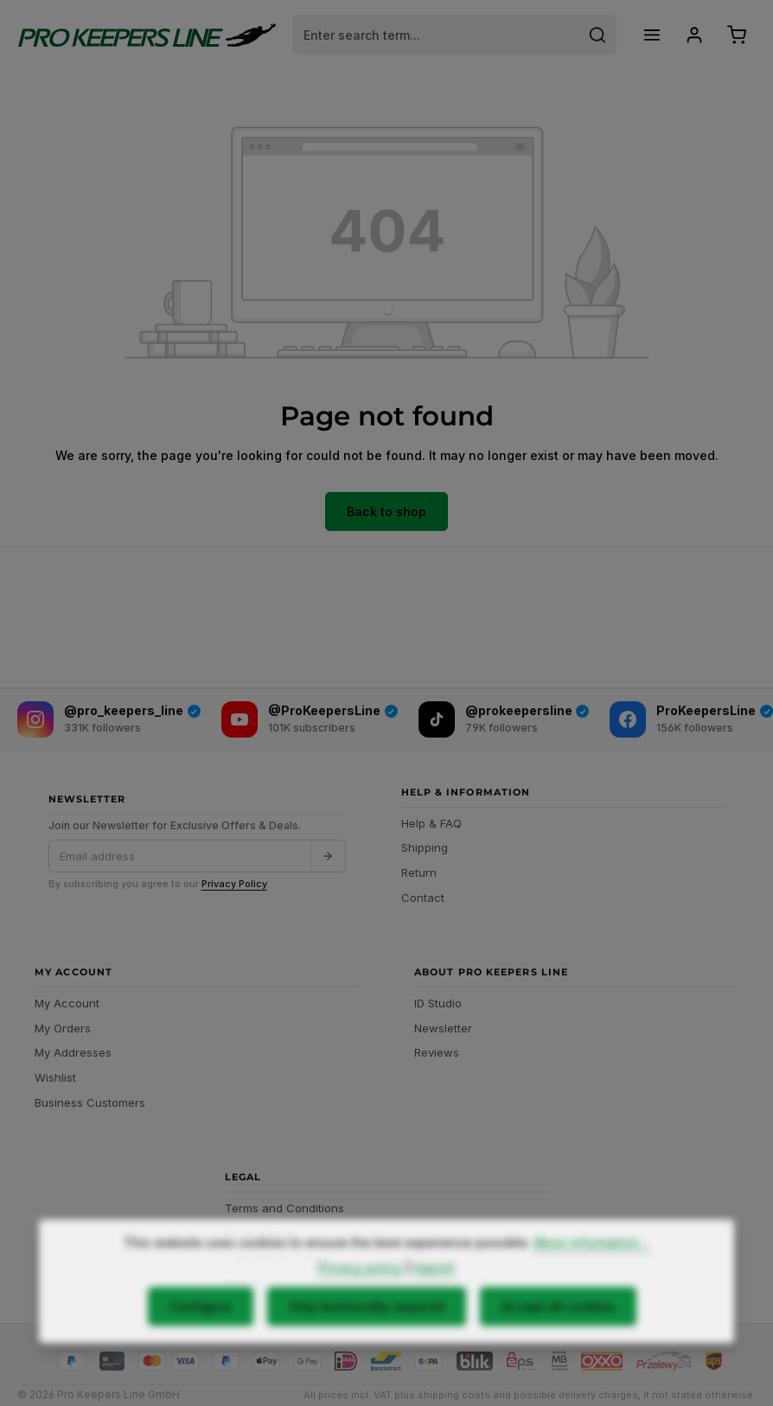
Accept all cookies (558, 1338)
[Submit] (327, 856)
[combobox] (436, 34)
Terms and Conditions (284, 1208)
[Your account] (693, 35)
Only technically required (366, 1338)
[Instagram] (109, 719)
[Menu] (651, 35)
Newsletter (443, 1028)
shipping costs (454, 1395)
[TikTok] (504, 719)
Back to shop (386, 511)
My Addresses (73, 1052)
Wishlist (55, 1077)
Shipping (424, 847)
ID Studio (438, 1003)
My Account (67, 1003)
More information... (591, 1274)
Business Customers (90, 1102)
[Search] (597, 34)
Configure (200, 1338)
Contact (422, 897)
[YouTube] (309, 719)
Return (419, 872)
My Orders (63, 1028)
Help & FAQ (431, 823)
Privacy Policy (234, 884)
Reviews (436, 1052)
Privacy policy (360, 1299)
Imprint (434, 1299)
